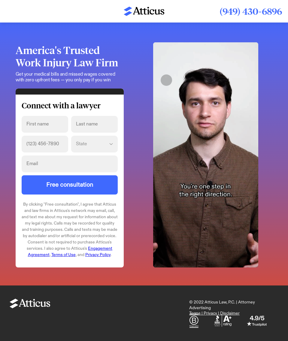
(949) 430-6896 (251, 11)
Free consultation (69, 185)
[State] (94, 144)
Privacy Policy (98, 255)
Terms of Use (63, 255)
